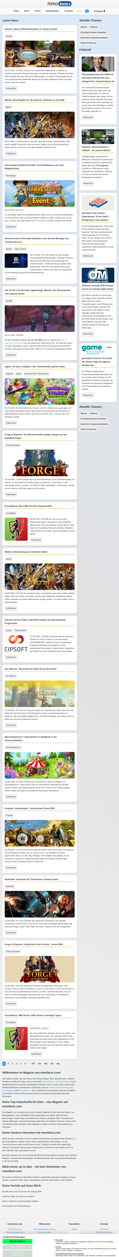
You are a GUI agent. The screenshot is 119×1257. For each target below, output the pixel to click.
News (26, 11)
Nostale (9, 301)
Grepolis (9, 815)
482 (58, 1064)
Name (74, 1229)
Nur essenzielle (17, 1247)
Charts (38, 11)
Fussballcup (11, 513)
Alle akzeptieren (17, 1241)
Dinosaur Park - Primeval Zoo (36, 374)
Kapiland (9, 374)
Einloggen (99, 10)
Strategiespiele (8, 1090)
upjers (18, 374)
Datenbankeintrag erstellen (45, 1229)
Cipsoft (9, 630)
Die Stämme (11, 676)
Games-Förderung (88, 43)
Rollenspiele (68, 1087)
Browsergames (52, 11)
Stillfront (94, 27)
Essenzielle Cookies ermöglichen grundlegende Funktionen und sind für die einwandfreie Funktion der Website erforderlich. (83, 1241)
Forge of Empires (13, 445)
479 (39, 1064)
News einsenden (44, 1232)
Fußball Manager (55, 1087)
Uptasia (9, 36)
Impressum (104, 1229)
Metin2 (8, 107)
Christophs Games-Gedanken (93, 32)
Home (16, 11)
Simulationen (24, 1090)
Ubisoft (9, 249)
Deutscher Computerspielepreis (94, 38)
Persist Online (20, 630)
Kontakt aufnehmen (104, 1232)
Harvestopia (11, 176)
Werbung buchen (15, 1229)
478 (33, 1064)
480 (45, 1064)
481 (52, 1064)
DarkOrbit (10, 886)
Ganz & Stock (20, 249)
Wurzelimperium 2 (13, 747)
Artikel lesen (11, 88)
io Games (69, 11)
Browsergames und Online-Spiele (56, 1082)
